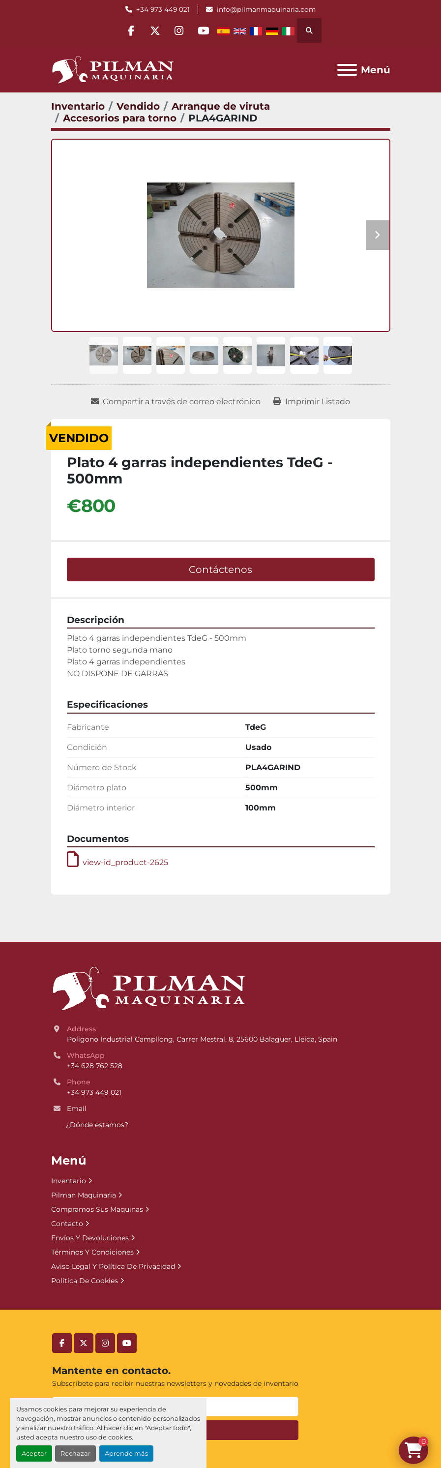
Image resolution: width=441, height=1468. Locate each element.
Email (77, 1108)
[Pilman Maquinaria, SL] (148, 988)
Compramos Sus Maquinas (97, 1209)
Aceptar (34, 1453)
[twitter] (155, 30)
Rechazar (75, 1453)
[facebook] (130, 30)
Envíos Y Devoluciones (90, 1237)
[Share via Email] (176, 401)
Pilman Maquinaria (83, 1195)
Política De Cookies (84, 1280)
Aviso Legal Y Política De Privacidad (113, 1266)
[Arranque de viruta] (221, 106)
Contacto (67, 1223)
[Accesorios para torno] (119, 118)
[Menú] (347, 70)
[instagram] (180, 30)
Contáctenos (220, 569)
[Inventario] (78, 106)
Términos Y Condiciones (92, 1252)
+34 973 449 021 (163, 9)
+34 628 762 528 (94, 1065)
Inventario (68, 1180)
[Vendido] (138, 106)
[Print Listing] (311, 401)
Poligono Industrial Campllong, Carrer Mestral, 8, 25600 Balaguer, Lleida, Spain (202, 1039)
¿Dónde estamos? (97, 1124)
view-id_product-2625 (117, 862)
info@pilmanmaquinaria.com (266, 9)
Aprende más (126, 1453)
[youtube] (205, 30)
